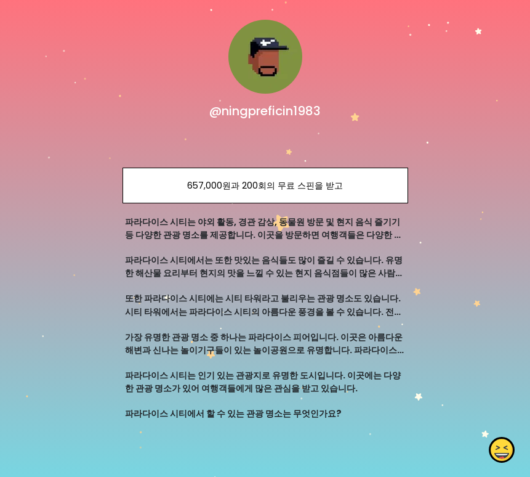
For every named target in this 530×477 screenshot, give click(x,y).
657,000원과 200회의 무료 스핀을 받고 (265, 185)
